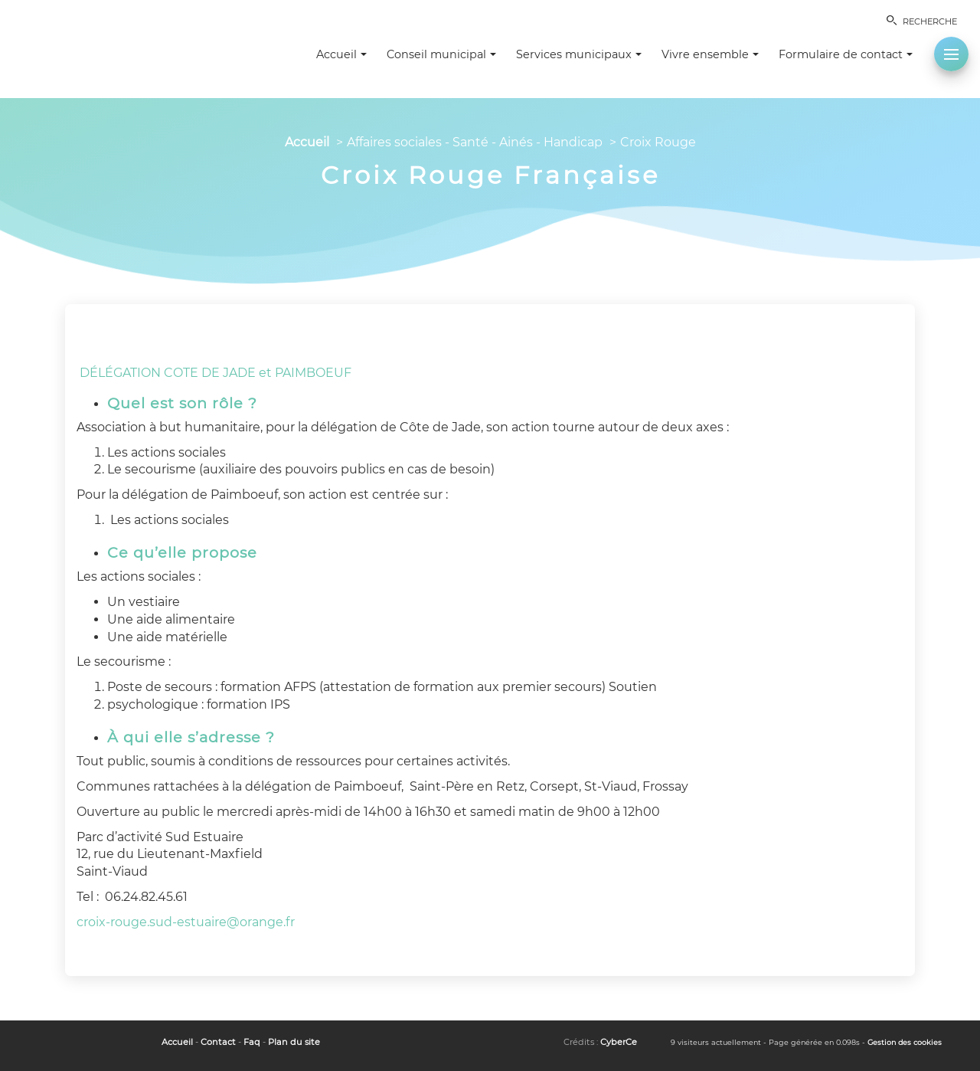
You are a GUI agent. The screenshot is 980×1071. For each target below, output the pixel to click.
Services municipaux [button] (579, 54)
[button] (951, 54)
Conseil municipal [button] (441, 54)
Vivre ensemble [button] (710, 54)
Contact (218, 1042)
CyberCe (618, 1042)
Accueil (307, 142)
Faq (251, 1042)
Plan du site (294, 1042)
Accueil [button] (341, 54)
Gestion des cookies (904, 1042)
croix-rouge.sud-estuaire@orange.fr (186, 922)
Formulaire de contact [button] (846, 54)
